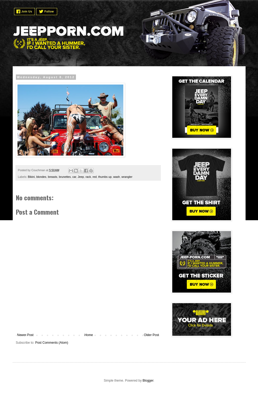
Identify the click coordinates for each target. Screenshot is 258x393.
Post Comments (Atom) (51, 343)
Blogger (148, 380)
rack (88, 176)
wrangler (126, 176)
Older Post (151, 335)
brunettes (65, 176)
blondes (41, 176)
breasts (52, 176)
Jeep (81, 176)
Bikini (31, 176)
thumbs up (104, 176)
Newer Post (25, 335)
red (95, 176)
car (74, 176)
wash (116, 176)
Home (88, 335)
